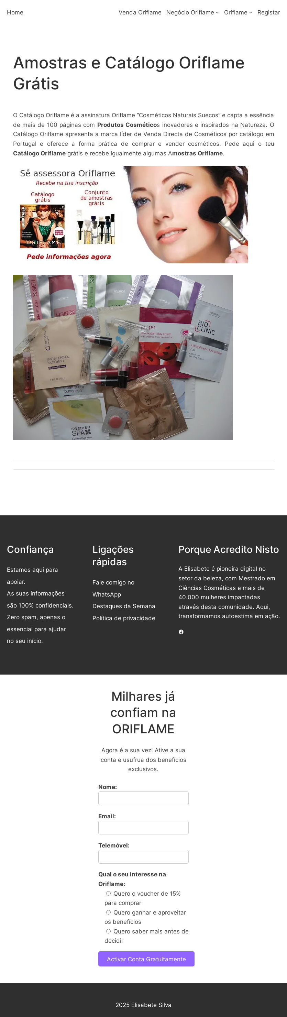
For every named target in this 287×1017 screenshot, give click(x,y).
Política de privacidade (123, 618)
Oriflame (235, 12)
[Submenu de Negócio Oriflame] (217, 12)
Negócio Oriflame (190, 12)
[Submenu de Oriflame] (250, 12)
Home (15, 12)
